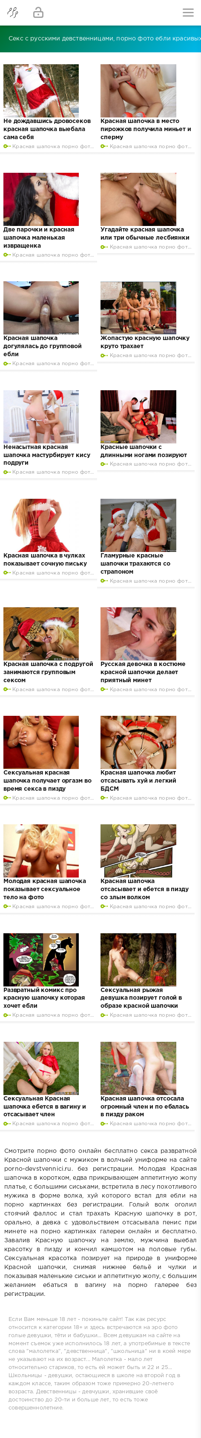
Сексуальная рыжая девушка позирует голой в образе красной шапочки (141, 998)
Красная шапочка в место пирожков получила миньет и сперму (145, 129)
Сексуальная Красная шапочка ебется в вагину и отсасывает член (44, 1107)
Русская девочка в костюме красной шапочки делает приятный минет (143, 672)
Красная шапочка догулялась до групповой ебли (42, 346)
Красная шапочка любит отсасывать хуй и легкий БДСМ (138, 781)
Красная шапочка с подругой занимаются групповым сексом (48, 672)
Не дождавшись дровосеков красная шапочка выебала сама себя (47, 129)
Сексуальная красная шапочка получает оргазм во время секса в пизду (47, 781)
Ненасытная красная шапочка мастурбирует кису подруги (46, 455)
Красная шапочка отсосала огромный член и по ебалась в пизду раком (144, 1107)
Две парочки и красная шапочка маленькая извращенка (39, 238)
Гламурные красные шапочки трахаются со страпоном (135, 564)
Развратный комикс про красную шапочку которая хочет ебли (44, 998)
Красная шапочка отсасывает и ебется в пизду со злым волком (144, 889)
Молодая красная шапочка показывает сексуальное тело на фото (44, 889)
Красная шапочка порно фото (53, 146)
